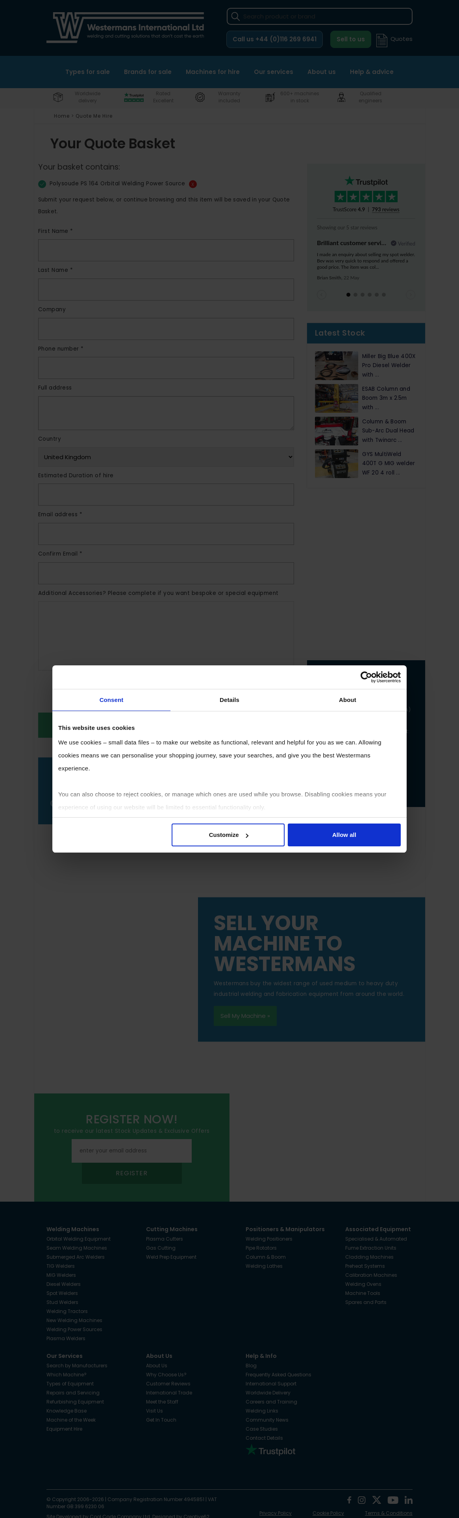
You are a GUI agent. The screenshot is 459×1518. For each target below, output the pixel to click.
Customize (228, 834)
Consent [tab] (112, 699)
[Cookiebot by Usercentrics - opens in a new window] (366, 677)
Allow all (344, 834)
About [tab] (347, 699)
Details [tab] (229, 699)
